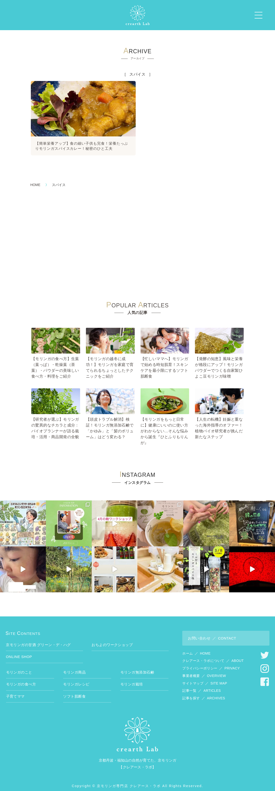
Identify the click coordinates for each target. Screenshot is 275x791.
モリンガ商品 (74, 668)
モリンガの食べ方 (21, 680)
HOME (35, 180)
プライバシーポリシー (211, 664)
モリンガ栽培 (131, 680)
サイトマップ (204, 679)
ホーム (196, 649)
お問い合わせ (212, 633)
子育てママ (15, 692)
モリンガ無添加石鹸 (137, 668)
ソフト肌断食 (74, 692)
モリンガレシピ (76, 680)
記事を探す (203, 694)
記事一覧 (201, 686)
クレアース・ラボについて (213, 656)
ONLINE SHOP (19, 652)
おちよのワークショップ (112, 640)
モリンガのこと (19, 668)
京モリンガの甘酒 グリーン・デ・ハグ (38, 640)
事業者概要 (204, 671)
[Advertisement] (137, 238)
